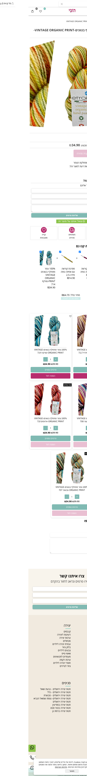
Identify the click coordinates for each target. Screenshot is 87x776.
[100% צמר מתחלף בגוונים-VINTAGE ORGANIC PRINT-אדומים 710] (22, 415)
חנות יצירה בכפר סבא (32, 707)
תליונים (82, 695)
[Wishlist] (12, 11)
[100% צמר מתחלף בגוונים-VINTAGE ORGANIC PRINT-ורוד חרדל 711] (65, 346)
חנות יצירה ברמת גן (33, 711)
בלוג (84, 659)
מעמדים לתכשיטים (33, 656)
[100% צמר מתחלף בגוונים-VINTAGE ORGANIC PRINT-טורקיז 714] (22, 346)
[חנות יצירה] (44, 10)
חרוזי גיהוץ (81, 689)
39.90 (83, 145)
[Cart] (4, 11)
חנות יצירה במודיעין (33, 704)
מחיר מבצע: (58, 145)
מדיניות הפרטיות (32, 767)
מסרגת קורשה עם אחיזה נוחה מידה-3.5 (59, 271)
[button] (65, 376)
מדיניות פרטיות (79, 656)
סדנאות (82, 666)
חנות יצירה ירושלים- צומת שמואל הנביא (23, 698)
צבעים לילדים (36, 650)
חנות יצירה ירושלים (33, 701)
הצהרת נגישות (79, 653)
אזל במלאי (81, 42)
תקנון (83, 650)
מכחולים (38, 640)
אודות (83, 634)
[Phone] (4, 760)
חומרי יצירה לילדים (33, 662)
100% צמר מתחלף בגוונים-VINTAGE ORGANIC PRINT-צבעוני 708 (65, 420)
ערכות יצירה (36, 637)
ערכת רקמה (36, 659)
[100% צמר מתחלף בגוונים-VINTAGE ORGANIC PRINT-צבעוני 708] (65, 415)
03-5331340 (73, 744)
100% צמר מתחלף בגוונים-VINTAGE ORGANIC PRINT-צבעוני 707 (43, 488)
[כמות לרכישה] (84, 153)
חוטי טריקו (81, 701)
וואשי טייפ (37, 653)
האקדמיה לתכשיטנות (76, 637)
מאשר (43, 771)
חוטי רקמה (81, 704)
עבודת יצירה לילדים (33, 644)
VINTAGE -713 (73, 135)
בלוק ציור (38, 647)
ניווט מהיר (79, 625)
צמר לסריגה (80, 698)
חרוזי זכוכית (80, 707)
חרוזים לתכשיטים (78, 714)
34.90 (47, 145)
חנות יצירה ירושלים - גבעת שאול (27, 689)
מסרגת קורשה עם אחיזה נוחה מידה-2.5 (39, 271)
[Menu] (83, 11)
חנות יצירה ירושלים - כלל (30, 692)
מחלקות (82, 662)
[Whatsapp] (4, 750)
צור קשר (82, 647)
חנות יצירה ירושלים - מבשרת (28, 695)
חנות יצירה (81, 631)
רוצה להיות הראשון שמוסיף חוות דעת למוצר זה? (63, 166)
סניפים (83, 644)
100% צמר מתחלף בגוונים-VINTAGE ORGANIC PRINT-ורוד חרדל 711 (65, 351)
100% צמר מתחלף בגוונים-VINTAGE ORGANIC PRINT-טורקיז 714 (19, 276)
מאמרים (82, 640)
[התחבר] (75, 11)
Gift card (81, 669)
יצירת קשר (79, 738)
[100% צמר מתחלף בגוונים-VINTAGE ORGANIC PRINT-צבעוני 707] (43, 483)
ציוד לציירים (36, 666)
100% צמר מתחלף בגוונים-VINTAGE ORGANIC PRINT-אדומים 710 (22, 420)
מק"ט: (83, 135)
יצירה (38, 625)
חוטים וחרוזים (77, 683)
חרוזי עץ (82, 711)
